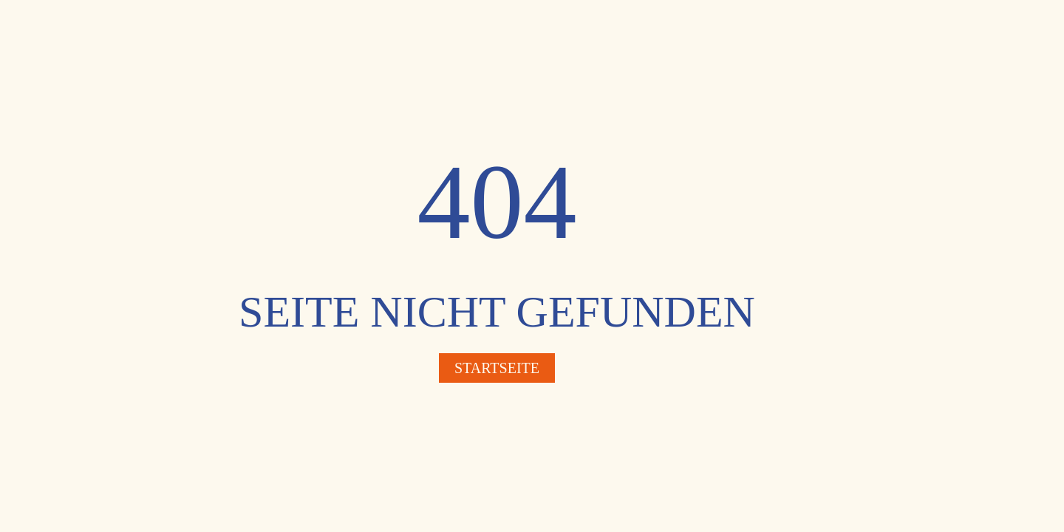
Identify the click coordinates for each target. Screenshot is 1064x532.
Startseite (496, 368)
